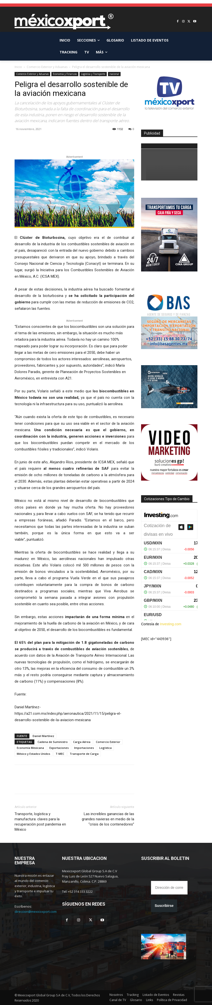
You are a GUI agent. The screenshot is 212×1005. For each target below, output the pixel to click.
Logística (105, 748)
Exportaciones (59, 748)
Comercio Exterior (108, 742)
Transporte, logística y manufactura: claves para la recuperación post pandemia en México (40, 822)
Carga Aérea (81, 742)
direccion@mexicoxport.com (36, 911)
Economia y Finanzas (65, 74)
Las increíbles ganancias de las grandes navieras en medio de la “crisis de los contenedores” (108, 819)
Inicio (18, 67)
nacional (114, 74)
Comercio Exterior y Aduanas (47, 67)
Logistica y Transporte (93, 74)
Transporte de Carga (84, 754)
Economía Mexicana (30, 748)
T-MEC (60, 754)
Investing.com (170, 624)
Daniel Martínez (43, 736)
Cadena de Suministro (53, 742)
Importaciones (84, 748)
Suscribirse (164, 906)
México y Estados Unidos (33, 754)
